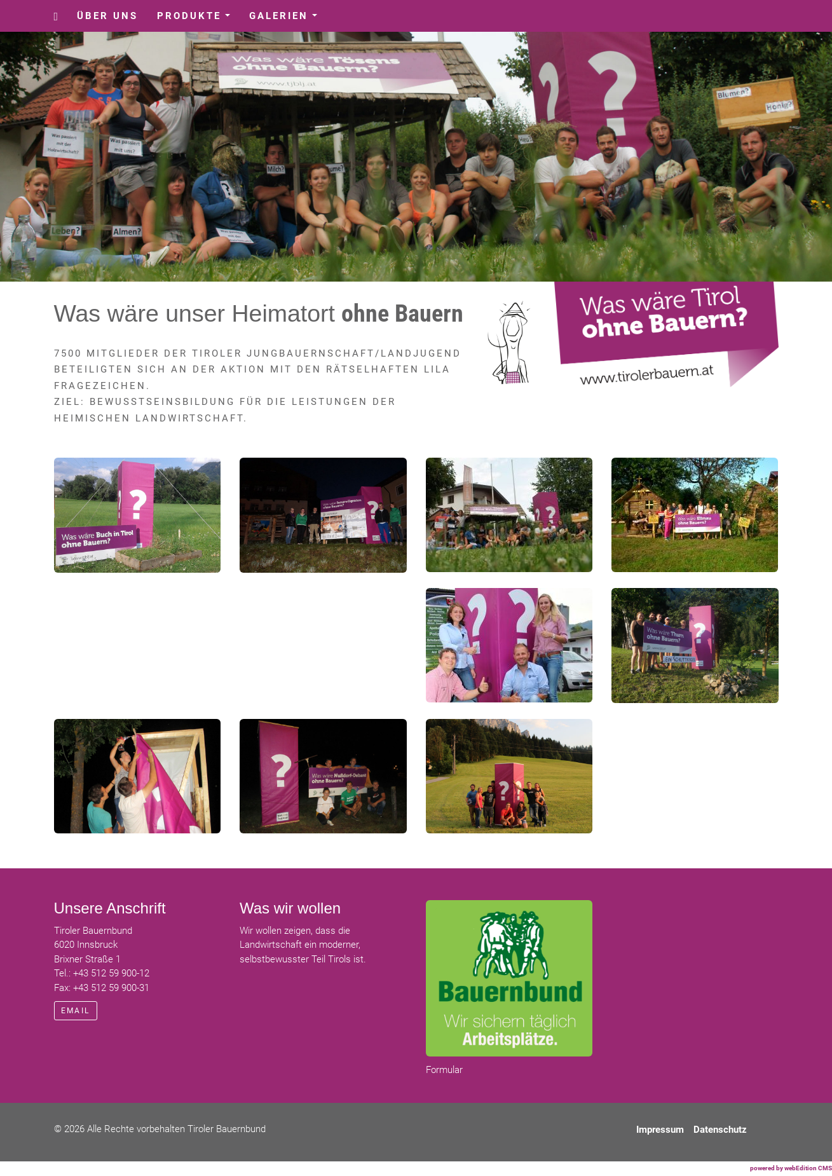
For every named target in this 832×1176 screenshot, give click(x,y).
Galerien (288, 19)
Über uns (107, 16)
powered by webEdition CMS (791, 1168)
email (75, 1010)
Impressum (660, 1129)
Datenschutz (720, 1129)
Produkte (198, 19)
